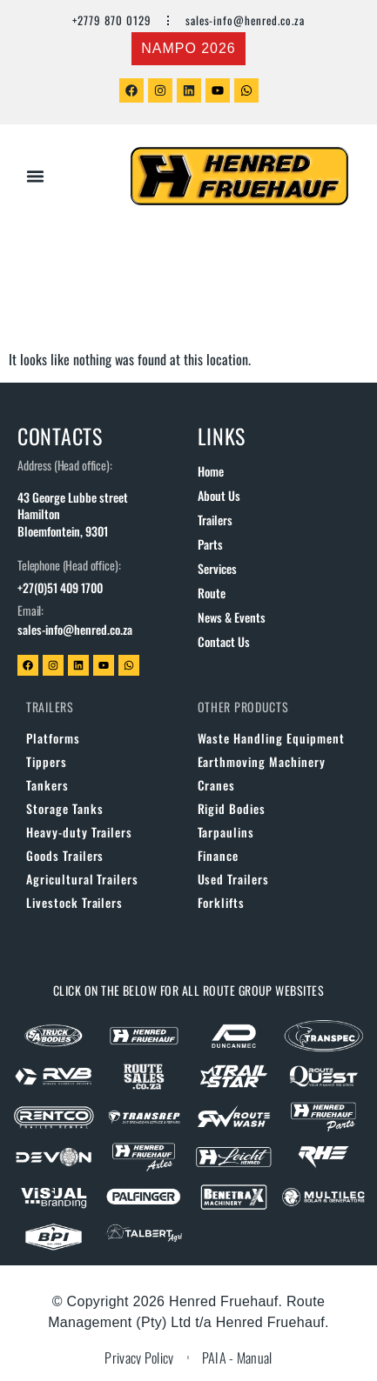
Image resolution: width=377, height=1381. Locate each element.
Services (217, 568)
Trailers (215, 519)
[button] (36, 176)
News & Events (232, 617)
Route (212, 593)
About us (219, 495)
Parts (210, 544)
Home (211, 471)
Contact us (224, 641)
